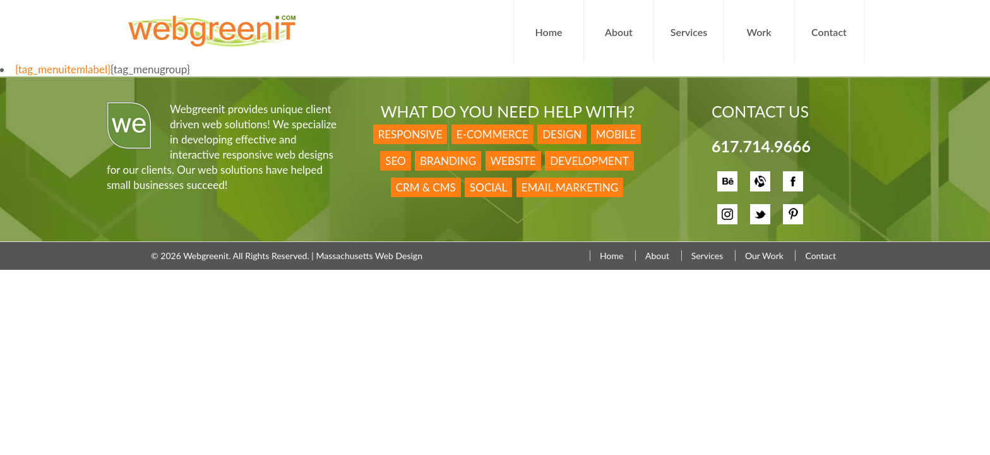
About (619, 32)
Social (488, 187)
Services (689, 32)
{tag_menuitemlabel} (62, 69)
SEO (395, 160)
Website (513, 160)
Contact (829, 32)
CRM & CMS (426, 187)
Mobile (616, 134)
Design (561, 134)
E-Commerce (492, 134)
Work (758, 32)
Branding (448, 160)
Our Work (764, 255)
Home (549, 32)
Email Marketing (570, 187)
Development (589, 160)
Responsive (410, 134)
